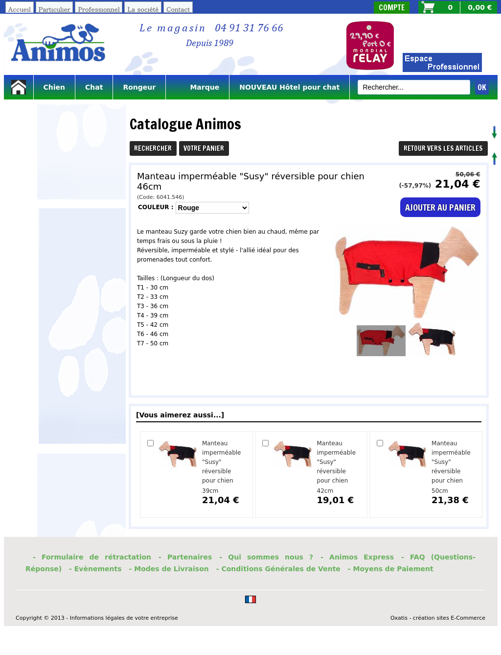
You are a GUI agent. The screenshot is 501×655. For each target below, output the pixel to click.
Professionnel (98, 9)
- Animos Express (357, 557)
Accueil (19, 9)
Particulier (54, 9)
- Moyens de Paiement (390, 569)
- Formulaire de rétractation (92, 557)
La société (143, 9)
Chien (55, 87)
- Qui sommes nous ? (266, 557)
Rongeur (139, 87)
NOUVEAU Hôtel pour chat (289, 87)
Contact (178, 9)
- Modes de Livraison (169, 569)
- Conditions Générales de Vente (278, 569)
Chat (94, 87)
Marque (197, 87)
